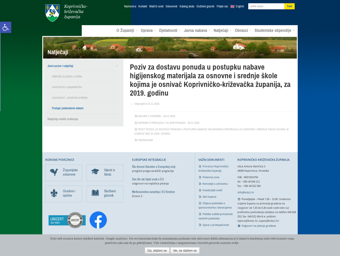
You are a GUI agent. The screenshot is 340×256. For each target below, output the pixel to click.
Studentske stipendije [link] (274, 30)
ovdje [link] (235, 243)
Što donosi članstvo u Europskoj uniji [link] (153, 167)
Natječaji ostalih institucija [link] (62, 119)
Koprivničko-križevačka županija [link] (66, 13)
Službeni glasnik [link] (205, 6)
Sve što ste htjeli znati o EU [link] (148, 179)
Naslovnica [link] (130, 6)
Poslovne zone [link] (211, 177)
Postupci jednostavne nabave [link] (67, 108)
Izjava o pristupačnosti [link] (216, 225)
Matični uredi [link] (156, 6)
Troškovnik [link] (145, 140)
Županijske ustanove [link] (70, 172)
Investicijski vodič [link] (212, 190)
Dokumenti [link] (171, 6)
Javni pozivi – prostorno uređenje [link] (70, 97)
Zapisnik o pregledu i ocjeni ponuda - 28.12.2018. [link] (168, 123)
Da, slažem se (157, 250)
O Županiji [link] (126, 30)
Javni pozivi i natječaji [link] (60, 66)
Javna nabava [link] (197, 30)
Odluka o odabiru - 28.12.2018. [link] (156, 116)
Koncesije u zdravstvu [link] (215, 184)
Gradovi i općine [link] (69, 193)
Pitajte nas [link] (222, 6)
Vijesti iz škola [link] (109, 172)
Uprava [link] (148, 30)
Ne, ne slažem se (185, 250)
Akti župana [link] (209, 197)
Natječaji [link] (223, 30)
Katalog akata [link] (187, 6)
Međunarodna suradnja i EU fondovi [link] (153, 192)
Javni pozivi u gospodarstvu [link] (67, 87)
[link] (5, 27)
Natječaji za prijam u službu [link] (67, 76)
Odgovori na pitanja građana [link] (259, 226)
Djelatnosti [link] (170, 30)
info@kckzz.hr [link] (245, 192)
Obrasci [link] (243, 30)
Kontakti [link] (142, 6)
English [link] (240, 6)
